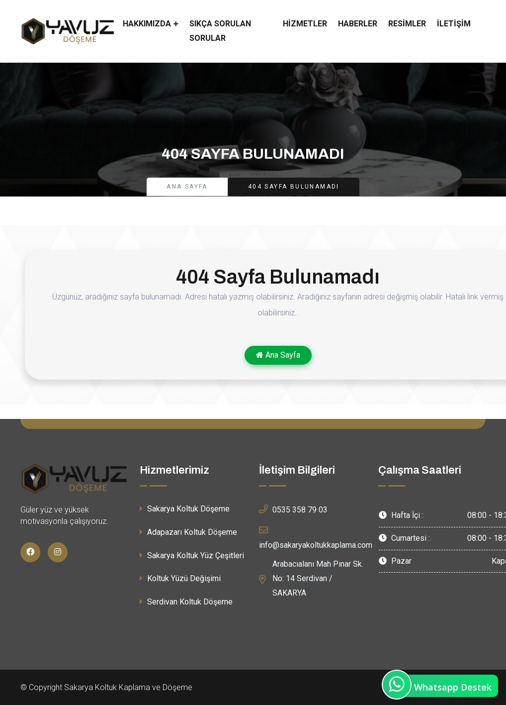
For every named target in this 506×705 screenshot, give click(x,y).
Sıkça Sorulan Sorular (220, 31)
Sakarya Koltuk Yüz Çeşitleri (192, 555)
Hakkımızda (147, 23)
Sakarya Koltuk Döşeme (185, 508)
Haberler (357, 23)
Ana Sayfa (187, 186)
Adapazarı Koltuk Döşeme (188, 532)
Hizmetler (305, 23)
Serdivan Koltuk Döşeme (186, 601)
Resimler (407, 23)
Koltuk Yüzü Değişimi (180, 578)
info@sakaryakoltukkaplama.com (315, 536)
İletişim (454, 23)
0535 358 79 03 (293, 509)
